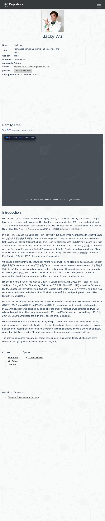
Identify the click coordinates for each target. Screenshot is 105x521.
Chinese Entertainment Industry (23, 397)
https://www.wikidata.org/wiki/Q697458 (32, 66)
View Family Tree (23, 70)
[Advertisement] (25, 100)
